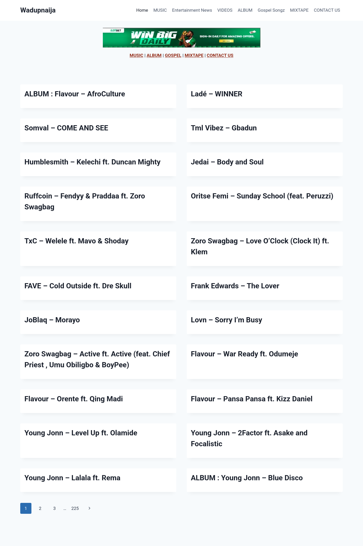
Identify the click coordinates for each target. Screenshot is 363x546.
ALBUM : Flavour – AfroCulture (74, 94)
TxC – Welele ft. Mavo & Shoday (76, 241)
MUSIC (160, 10)
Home (142, 10)
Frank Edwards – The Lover (235, 286)
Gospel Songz (271, 10)
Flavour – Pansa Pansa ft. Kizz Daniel (252, 399)
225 (75, 508)
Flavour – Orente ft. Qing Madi (73, 399)
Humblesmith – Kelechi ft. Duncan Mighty (92, 162)
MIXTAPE (299, 10)
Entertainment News (192, 10)
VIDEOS (224, 10)
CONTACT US (327, 10)
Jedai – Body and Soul (227, 162)
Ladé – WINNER (216, 94)
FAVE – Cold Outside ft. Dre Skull (77, 286)
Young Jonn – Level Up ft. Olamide (80, 433)
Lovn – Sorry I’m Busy (226, 320)
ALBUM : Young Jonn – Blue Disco (247, 478)
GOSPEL (173, 55)
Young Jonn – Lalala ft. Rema (72, 478)
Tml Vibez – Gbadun (224, 128)
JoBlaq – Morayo (52, 320)
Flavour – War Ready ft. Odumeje (244, 354)
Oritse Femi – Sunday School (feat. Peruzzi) (262, 196)
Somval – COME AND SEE (66, 128)
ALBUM (245, 10)
